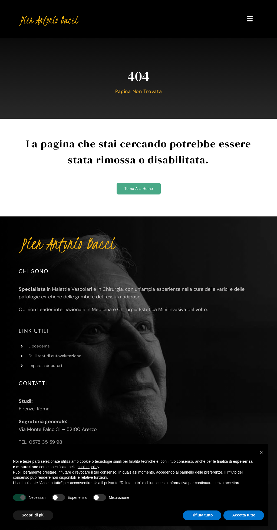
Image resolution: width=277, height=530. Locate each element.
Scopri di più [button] (33, 515)
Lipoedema (39, 346)
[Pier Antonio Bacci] (49, 16)
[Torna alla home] (139, 188)
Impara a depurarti (46, 365)
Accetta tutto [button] (243, 515)
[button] (261, 452)
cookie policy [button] (88, 467)
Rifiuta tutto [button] (202, 515)
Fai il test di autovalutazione (54, 356)
